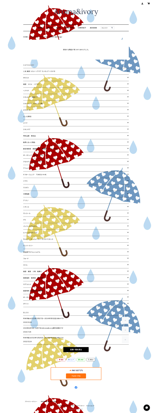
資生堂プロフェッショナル (31, 252)
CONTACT (82, 28)
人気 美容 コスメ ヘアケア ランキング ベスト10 (39, 71)
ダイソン (26, 304)
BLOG (58, 28)
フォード (26, 258)
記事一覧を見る (76, 350)
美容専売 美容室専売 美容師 (33, 291)
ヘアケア (26, 91)
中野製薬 (26, 194)
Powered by (76, 409)
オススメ (26, 78)
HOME (40, 28)
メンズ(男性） (27, 116)
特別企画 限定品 (29, 136)
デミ (24, 220)
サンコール (27, 213)
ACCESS (93, 28)
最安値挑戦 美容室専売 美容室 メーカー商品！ (40, 149)
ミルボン (26, 187)
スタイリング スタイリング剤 (33, 103)
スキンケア (43, 37)
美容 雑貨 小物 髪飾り (32, 271)
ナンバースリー (28, 246)
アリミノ (25, 200)
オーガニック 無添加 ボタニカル (35, 155)
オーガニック (27, 297)
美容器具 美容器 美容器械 (33, 278)
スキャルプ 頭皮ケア (30, 97)
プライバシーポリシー (31, 401)
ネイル (25, 265)
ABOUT (50, 28)
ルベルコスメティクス (30, 233)
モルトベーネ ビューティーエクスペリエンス (38, 239)
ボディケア (26, 110)
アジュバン (33, 37)
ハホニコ (26, 207)
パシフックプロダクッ (30, 226)
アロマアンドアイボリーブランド (33, 162)
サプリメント (27, 284)
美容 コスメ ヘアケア (31, 84)
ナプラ (25, 181)
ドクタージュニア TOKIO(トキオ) (35, 174)
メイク (25, 123)
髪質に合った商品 (29, 142)
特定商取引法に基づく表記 (49, 401)
